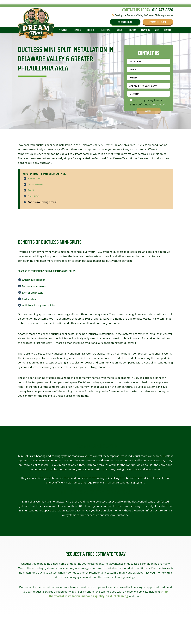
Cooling (90, 30)
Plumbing (63, 30)
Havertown (35, 178)
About (119, 30)
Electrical (105, 30)
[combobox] (148, 86)
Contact (167, 30)
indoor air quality (92, 596)
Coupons (132, 30)
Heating (77, 30)
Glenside (33, 196)
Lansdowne (35, 184)
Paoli (31, 190)
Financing (145, 30)
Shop (157, 30)
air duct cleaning (117, 596)
